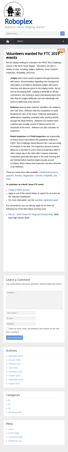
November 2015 (15, 375)
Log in (11, 432)
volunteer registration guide (46, 200)
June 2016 (12, 371)
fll (9, 404)
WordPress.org (14, 444)
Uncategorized (14, 415)
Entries (13, 436)
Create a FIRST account (19, 190)
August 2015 (13, 387)
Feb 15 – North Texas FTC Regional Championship (30, 214)
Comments (15, 440)
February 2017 (14, 367)
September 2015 (15, 383)
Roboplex (18, 21)
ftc (9, 412)
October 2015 (14, 379)
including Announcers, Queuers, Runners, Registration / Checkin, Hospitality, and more (32, 175)
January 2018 (14, 363)
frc (9, 408)
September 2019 (15, 359)
